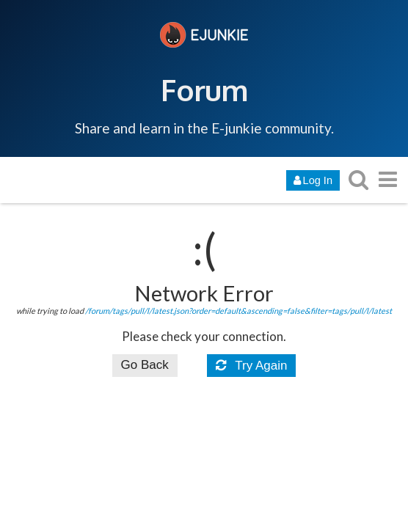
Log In (313, 180)
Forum (204, 89)
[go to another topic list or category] (387, 179)
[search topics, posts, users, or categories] (358, 179)
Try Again (252, 366)
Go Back (145, 365)
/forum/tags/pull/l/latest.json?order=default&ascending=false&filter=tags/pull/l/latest (238, 310)
